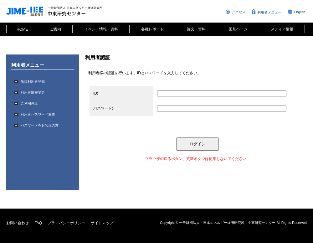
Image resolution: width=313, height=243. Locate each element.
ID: (95, 93)
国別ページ (238, 29)
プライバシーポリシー (66, 223)
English (299, 12)
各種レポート (152, 29)
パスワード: (103, 108)
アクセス (238, 12)
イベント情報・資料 (101, 29)
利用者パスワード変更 (38, 114)
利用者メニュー (269, 12)
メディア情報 (282, 29)
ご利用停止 (29, 103)
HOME (22, 29)
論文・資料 (196, 29)
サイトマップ (102, 223)
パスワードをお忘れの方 (40, 125)
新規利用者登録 (33, 81)
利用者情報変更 (33, 92)
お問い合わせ (17, 223)
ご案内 (55, 29)
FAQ (38, 223)
